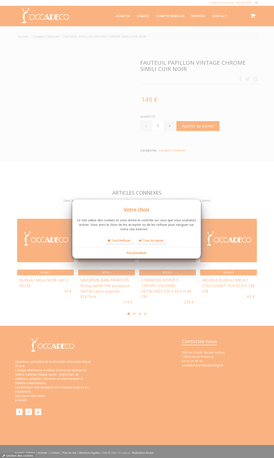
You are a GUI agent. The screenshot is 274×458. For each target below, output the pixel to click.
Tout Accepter (151, 240)
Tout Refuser (119, 240)
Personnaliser (137, 253)
